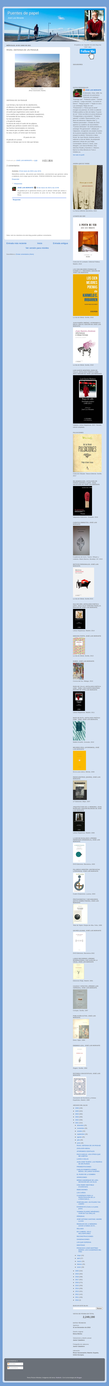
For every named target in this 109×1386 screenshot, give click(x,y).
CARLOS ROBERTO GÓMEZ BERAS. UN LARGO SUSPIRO (88, 1170)
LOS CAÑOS (81, 1192)
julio (78, 1140)
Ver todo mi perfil (78, 155)
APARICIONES (82, 1177)
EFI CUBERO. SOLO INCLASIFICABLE (84, 1232)
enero (79, 1267)
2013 (77, 1291)
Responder (15, 179)
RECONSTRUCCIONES (85, 1236)
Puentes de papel (23, 13)
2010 (77, 1300)
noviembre (81, 1128)
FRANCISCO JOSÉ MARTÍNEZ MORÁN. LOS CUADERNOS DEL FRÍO (89, 1249)
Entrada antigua (60, 243)
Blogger (79, 1377)
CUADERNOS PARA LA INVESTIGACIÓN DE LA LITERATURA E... (86, 1197)
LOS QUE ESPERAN (84, 1242)
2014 (77, 1288)
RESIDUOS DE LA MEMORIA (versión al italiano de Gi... (87, 1225)
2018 (77, 1277)
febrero (79, 1264)
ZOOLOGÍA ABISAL (83, 1148)
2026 (77, 1108)
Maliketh (58, 1377)
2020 (77, 1271)
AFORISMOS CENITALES (85, 1151)
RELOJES (80, 1228)
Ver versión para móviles (37, 248)
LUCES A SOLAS (82, 1159)
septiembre (81, 1134)
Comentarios (13, 1367)
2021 (77, 1123)
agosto (79, 1137)
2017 (77, 1279)
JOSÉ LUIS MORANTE (25, 187)
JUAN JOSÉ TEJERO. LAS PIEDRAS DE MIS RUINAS (89, 1163)
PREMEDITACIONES (84, 1167)
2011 (77, 1297)
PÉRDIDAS (80, 1216)
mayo (79, 1255)
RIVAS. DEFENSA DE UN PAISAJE (89, 1145)
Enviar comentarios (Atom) (25, 254)
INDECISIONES (82, 1189)
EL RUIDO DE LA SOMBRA (86, 1174)
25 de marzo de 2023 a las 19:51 (30, 171)
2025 (77, 1111)
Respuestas (18, 183)
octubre (80, 1131)
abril (78, 1258)
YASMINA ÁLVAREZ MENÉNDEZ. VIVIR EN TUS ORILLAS (88, 1212)
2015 (77, 1285)
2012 (77, 1294)
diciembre (80, 1125)
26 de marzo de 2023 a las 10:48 (48, 187)
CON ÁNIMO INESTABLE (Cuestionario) (85, 1186)
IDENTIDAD (81, 1245)
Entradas (12, 1364)
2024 (77, 1114)
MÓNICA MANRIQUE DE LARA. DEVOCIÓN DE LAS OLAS (87, 1181)
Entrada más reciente (16, 243)
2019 (77, 1274)
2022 (77, 1120)
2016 (77, 1282)
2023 (77, 1117)
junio (79, 1143)
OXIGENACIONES (83, 1239)
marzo (79, 1261)
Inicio (39, 243)
